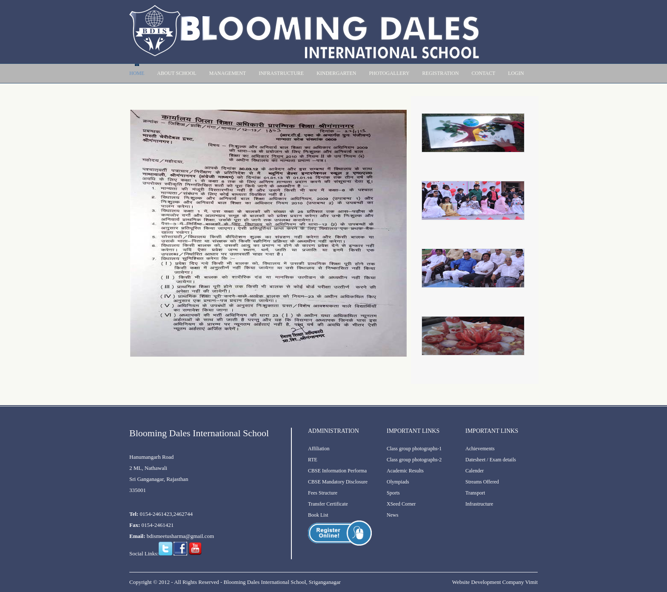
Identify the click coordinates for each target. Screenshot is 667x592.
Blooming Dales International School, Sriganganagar (281, 582)
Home (136, 73)
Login (516, 73)
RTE (312, 460)
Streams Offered (482, 482)
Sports (393, 493)
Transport (475, 493)
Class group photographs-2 (414, 460)
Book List (318, 515)
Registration (440, 73)
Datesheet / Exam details (490, 460)
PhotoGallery (389, 73)
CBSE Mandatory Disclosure (338, 482)
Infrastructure (281, 73)
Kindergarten (336, 73)
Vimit (531, 582)
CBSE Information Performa (337, 471)
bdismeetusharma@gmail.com (180, 536)
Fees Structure (322, 493)
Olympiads (398, 482)
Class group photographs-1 (414, 449)
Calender (474, 471)
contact (484, 73)
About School (176, 73)
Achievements (480, 449)
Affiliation (318, 449)
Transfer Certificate (328, 504)
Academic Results (405, 471)
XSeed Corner (401, 504)
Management (227, 73)
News (392, 515)
